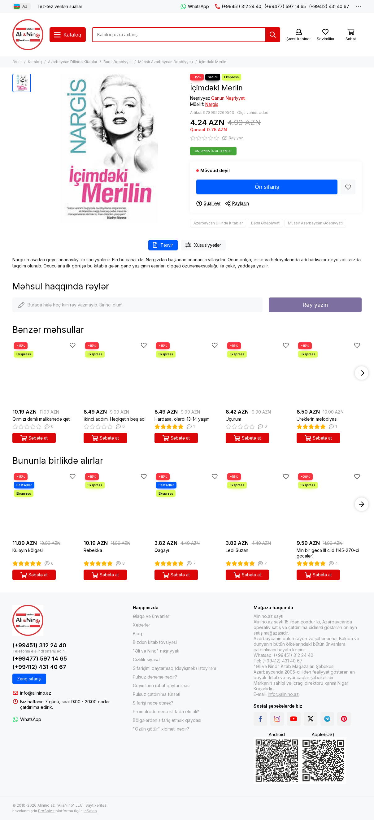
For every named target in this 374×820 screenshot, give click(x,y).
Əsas (17, 61)
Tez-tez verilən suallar (59, 6)
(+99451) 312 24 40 (238, 6)
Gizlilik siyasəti (147, 659)
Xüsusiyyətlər (203, 245)
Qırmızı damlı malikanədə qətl (41, 419)
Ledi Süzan (237, 550)
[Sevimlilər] (325, 35)
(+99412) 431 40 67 (329, 6)
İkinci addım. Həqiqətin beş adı (115, 419)
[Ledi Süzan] (258, 504)
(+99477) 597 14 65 (285, 6)
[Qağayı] (187, 504)
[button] (361, 373)
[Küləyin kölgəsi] (44, 504)
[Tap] (272, 34)
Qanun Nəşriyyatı (228, 98)
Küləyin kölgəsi (27, 550)
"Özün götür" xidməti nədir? (161, 728)
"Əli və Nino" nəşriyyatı (156, 650)
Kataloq (35, 61)
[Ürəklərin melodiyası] (329, 373)
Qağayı (161, 550)
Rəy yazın (315, 305)
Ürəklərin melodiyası (317, 419)
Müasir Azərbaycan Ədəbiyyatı (165, 61)
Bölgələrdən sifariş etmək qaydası (167, 720)
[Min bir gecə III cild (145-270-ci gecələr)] (329, 504)
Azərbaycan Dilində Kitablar (72, 61)
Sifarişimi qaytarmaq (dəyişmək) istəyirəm (174, 668)
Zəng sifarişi (29, 678)
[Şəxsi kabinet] (298, 35)
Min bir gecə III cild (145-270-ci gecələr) (328, 553)
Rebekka (93, 550)
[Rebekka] (116, 504)
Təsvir (163, 245)
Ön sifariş (267, 187)
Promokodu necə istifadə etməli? (166, 711)
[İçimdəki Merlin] (109, 148)
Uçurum (233, 419)
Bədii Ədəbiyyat (117, 61)
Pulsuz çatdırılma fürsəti (156, 694)
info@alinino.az (35, 693)
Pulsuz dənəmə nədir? (155, 676)
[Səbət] (351, 35)
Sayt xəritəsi (96, 805)
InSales (90, 811)
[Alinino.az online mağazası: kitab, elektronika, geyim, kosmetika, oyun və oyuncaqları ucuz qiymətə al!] (27, 34)
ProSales (46, 811)
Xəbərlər (141, 624)
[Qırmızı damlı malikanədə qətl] (44, 373)
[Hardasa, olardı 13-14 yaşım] (187, 373)
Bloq (137, 633)
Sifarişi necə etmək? (153, 702)
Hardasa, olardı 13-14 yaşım (182, 419)
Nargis (211, 104)
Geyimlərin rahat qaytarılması (161, 685)
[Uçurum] (258, 373)
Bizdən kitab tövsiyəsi (155, 642)
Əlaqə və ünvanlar (151, 616)
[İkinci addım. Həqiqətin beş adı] (116, 373)
